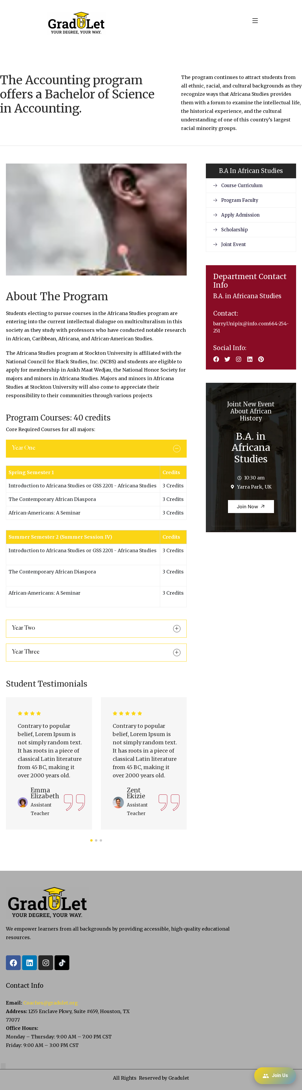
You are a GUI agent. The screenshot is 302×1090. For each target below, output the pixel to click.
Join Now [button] (252, 506)
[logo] (76, 23)
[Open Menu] (255, 20)
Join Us (275, 1076)
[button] (91, 840)
